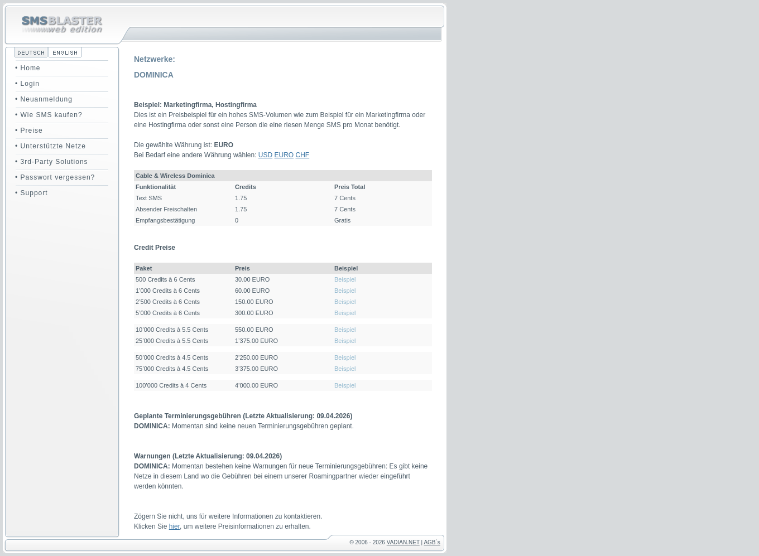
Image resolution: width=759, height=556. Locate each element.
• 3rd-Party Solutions (51, 162)
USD (265, 155)
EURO (284, 155)
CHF (303, 155)
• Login (27, 84)
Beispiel (345, 279)
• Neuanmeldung (44, 99)
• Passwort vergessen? (55, 177)
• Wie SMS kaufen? (49, 115)
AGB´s (432, 542)
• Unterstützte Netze (50, 146)
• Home (28, 68)
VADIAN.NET (403, 542)
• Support (31, 193)
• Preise (29, 130)
